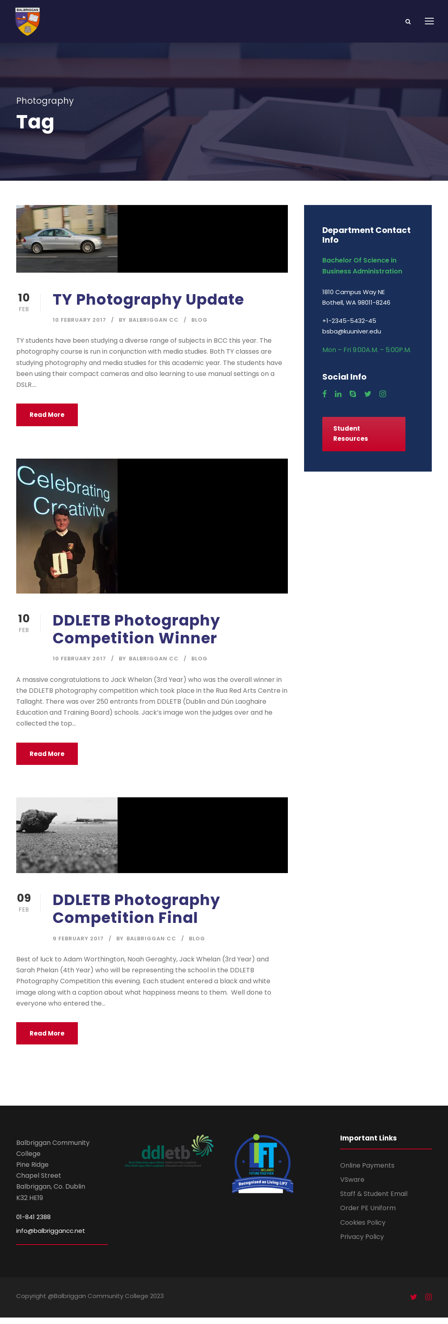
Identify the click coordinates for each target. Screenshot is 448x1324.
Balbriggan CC (154, 326)
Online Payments (367, 1172)
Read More (47, 421)
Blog (199, 326)
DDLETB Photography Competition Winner (136, 635)
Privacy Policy (362, 1243)
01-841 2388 (33, 1223)
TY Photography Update (148, 305)
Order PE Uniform (368, 1214)
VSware (352, 1186)
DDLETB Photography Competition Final (136, 915)
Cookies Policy (363, 1229)
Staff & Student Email (373, 1200)
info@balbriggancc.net (50, 1237)
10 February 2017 (79, 326)
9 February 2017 (78, 945)
